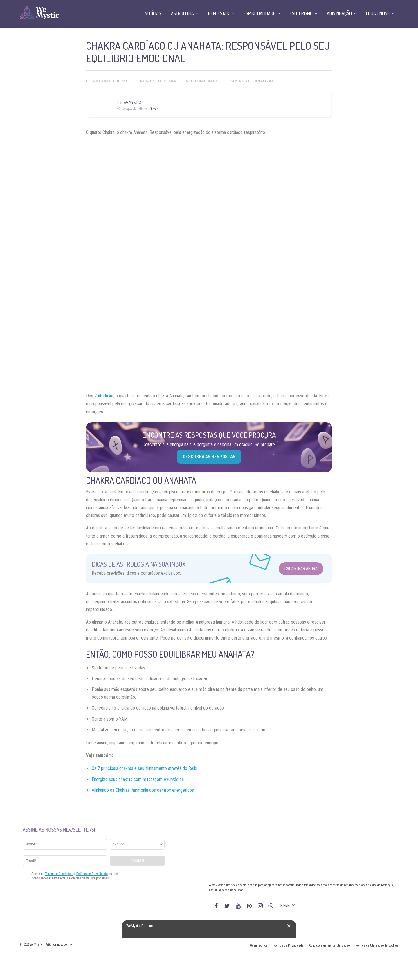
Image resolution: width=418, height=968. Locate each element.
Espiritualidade (200, 81)
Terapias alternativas (249, 81)
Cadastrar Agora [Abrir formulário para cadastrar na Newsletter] (301, 568)
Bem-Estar (218, 13)
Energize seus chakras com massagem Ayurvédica (138, 779)
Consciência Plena (155, 81)
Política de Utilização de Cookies (377, 945)
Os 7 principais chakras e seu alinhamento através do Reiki (144, 768)
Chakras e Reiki (110, 81)
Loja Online (378, 13)
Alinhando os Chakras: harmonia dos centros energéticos (143, 790)
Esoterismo (301, 13)
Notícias (153, 13)
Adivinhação (339, 13)
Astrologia (182, 13)
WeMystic (132, 102)
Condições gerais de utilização (329, 945)
